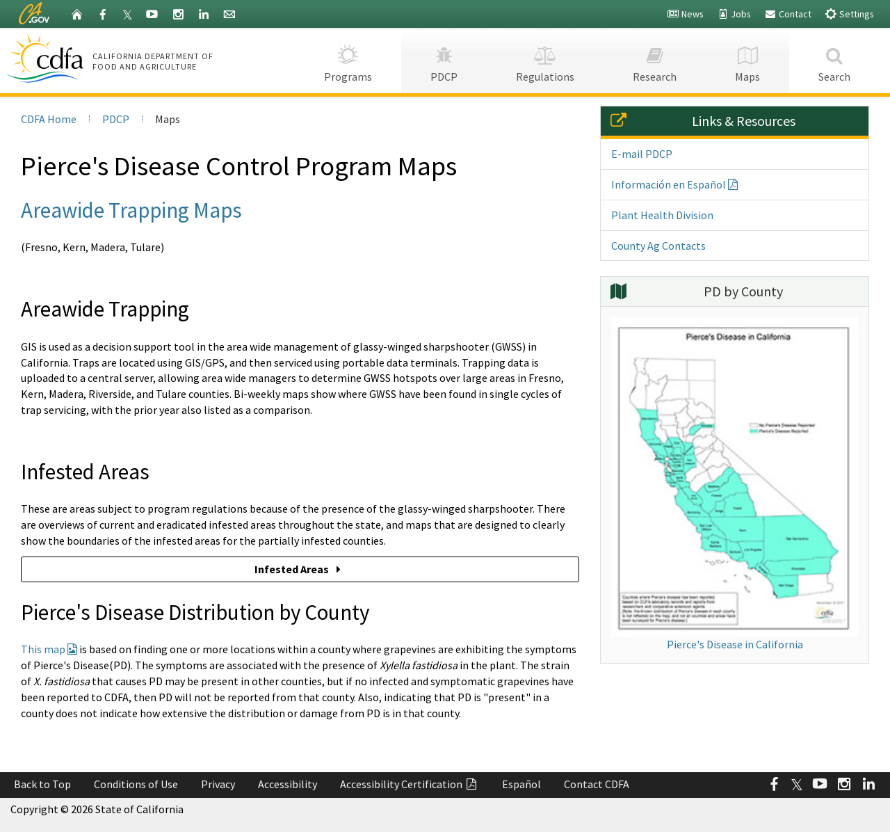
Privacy (218, 784)
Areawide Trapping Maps (131, 209)
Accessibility (287, 784)
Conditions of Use (136, 784)
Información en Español (674, 184)
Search (834, 60)
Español (521, 784)
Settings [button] (849, 13)
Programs (348, 60)
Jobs (734, 14)
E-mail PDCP (641, 154)
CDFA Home (48, 119)
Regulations (545, 60)
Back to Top (42, 784)
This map (49, 649)
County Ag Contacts (658, 246)
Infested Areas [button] (300, 569)
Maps (747, 60)
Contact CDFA (596, 784)
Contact (787, 14)
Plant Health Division (662, 215)
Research (655, 60)
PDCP (444, 60)
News (685, 14)
